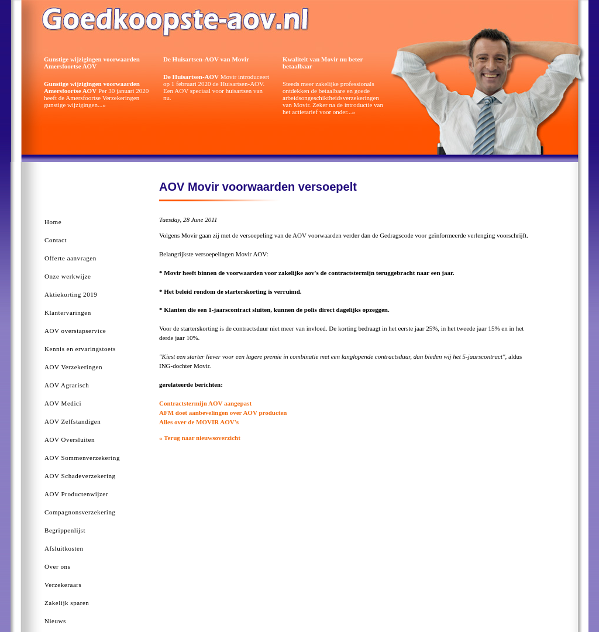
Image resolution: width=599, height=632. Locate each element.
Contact (55, 239)
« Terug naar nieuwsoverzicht (199, 437)
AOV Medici (62, 403)
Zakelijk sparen (66, 602)
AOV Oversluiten (69, 439)
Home (52, 221)
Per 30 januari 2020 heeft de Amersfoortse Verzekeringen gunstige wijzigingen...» (96, 94)
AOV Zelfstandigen (72, 421)
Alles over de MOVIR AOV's (199, 421)
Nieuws (55, 620)
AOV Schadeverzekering (80, 475)
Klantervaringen (67, 312)
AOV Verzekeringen (73, 366)
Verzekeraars (62, 584)
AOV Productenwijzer (76, 493)
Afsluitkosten (63, 548)
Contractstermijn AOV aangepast (205, 403)
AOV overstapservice (75, 330)
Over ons (57, 566)
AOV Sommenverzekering (82, 457)
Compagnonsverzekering (80, 512)
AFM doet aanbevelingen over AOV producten (223, 412)
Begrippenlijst (64, 530)
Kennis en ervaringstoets (80, 348)
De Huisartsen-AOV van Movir (206, 59)
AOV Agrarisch (66, 385)
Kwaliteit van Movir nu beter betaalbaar (323, 63)
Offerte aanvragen (70, 258)
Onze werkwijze (67, 276)
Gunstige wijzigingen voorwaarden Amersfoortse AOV (92, 63)
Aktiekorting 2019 (70, 294)
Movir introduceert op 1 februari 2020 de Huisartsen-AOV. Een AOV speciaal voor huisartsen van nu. (216, 87)
